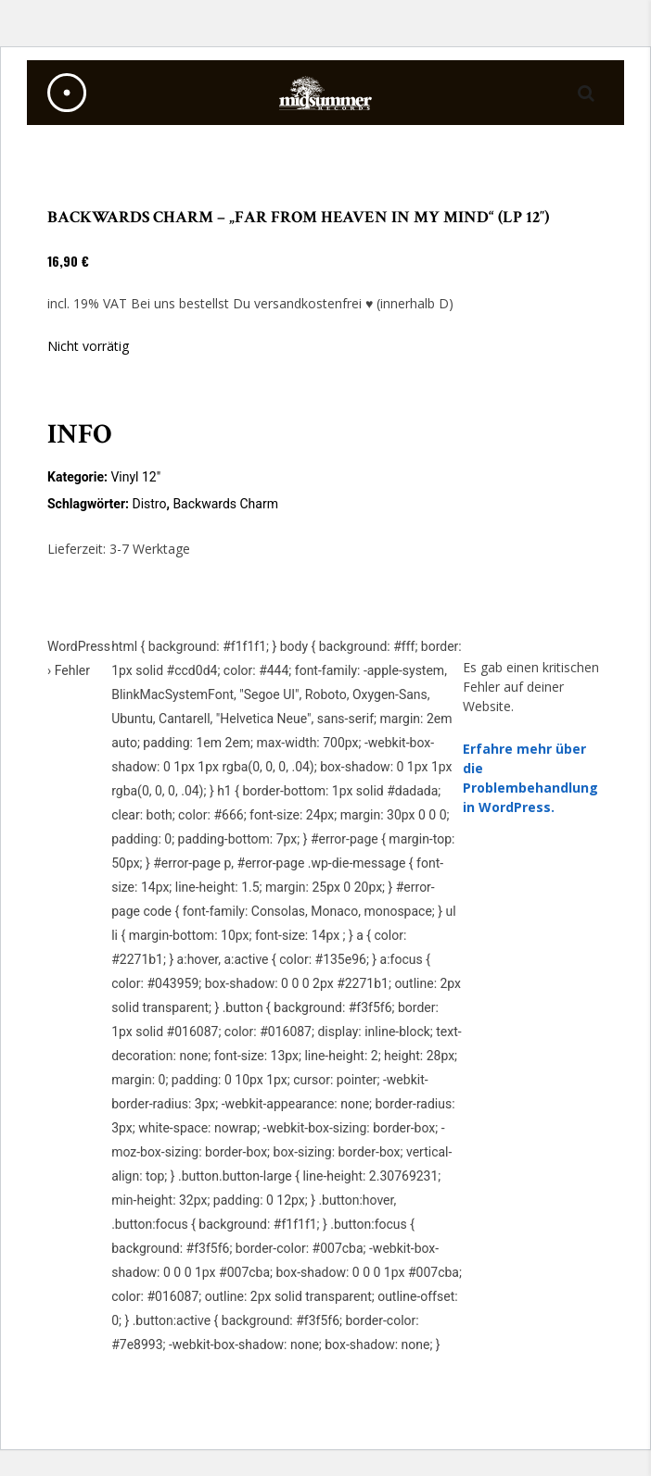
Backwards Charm (225, 503)
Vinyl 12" (135, 476)
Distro (149, 503)
